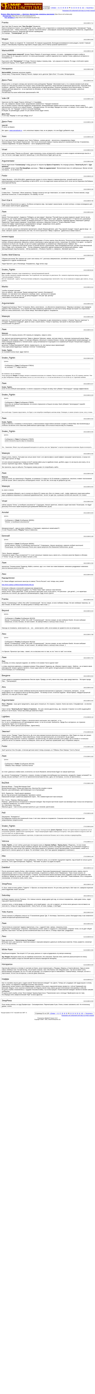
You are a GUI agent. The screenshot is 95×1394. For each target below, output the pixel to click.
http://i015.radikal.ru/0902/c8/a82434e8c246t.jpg (18, 585)
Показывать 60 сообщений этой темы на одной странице (78, 10)
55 (78, 7)
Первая (53, 7)
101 (83, 7)
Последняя (90, 7)
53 (74, 7)
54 (76, 7)
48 (63, 7)
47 (61, 7)
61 (80, 7)
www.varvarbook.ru (15, 130)
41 (59, 7)
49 (65, 7)
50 (67, 7)
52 (71, 7)
